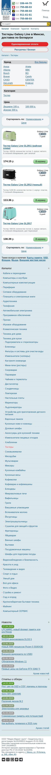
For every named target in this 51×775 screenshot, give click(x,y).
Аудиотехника (10, 301)
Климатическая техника (15, 329)
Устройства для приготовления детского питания (25, 413)
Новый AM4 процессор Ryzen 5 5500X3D (22, 647)
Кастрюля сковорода (15, 361)
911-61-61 (26, 14)
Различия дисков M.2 (12, 701)
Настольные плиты (14, 398)
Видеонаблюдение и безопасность (20, 560)
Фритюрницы (11, 531)
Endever (29, 83)
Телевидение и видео (14, 569)
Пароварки (10, 375)
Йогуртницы (11, 517)
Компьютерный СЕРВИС (15, 611)
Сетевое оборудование (14, 292)
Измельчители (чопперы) (17, 356)
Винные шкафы (13, 540)
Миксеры (9, 465)
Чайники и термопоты (16, 379)
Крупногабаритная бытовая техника (21, 602)
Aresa (6, 66)
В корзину (40, 161)
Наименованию (33, 119)
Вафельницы (11, 498)
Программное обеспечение (16, 315)
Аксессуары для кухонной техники (22, 433)
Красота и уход (10, 564)
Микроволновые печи (16, 493)
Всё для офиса (10, 583)
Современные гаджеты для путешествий (22, 716)
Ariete (28, 66)
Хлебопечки (11, 442)
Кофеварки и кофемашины (18, 484)
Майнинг (7, 606)
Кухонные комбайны (15, 470)
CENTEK (29, 80)
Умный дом (8, 578)
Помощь (45, 10)
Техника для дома (12, 334)
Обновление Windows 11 (14, 661)
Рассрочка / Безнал (25, 49)
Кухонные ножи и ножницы (18, 424)
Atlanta (6, 70)
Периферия (9, 287)
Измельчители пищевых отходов (21, 438)
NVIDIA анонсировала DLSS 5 (17, 639)
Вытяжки (9, 545)
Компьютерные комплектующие (19, 282)
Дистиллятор (11, 384)
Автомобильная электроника (17, 310)
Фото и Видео (10, 588)
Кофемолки (11, 479)
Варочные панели (14, 419)
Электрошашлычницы (16, 521)
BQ (27, 73)
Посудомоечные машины (17, 549)
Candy (28, 76)
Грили (8, 503)
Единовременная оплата (25, 44)
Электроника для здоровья (15, 708)
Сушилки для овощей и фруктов (21, 526)
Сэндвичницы (12, 389)
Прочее (6, 320)
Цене (23, 123)
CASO (6, 80)
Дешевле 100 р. (11, 106)
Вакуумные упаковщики (17, 507)
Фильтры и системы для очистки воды (24, 351)
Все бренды (41, 62)
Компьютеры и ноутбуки (15, 278)
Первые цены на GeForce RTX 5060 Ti (21, 669)
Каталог (5, 29)
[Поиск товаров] (24, 24)
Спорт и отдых (10, 574)
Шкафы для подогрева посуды (20, 554)
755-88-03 (26, 7)
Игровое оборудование (14, 324)
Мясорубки (10, 456)
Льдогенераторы (13, 407)
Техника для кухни (12, 338)
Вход (45, 17)
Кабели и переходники (14, 273)
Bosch (6, 73)
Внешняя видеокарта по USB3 (17, 654)
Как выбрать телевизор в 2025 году (19, 723)
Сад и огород (9, 597)
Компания (15, 29)
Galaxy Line (42, 131)
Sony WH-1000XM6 (11, 694)
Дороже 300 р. (10, 110)
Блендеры (10, 489)
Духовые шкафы (13, 428)
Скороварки (11, 370)
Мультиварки (11, 461)
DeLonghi (8, 83)
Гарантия (25, 29)
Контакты (35, 29)
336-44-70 (26, 3)
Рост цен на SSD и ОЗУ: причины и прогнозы (24, 686)
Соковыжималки (13, 452)
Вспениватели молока (16, 512)
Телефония (8, 306)
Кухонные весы (12, 475)
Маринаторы (11, 402)
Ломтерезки (11, 393)
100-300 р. (30, 106)
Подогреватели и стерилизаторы (21, 342)
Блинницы (10, 347)
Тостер (6, 95)
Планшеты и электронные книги (19, 296)
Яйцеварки (10, 535)
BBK (27, 70)
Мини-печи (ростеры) (15, 365)
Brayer (6, 76)
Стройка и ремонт (12, 592)
